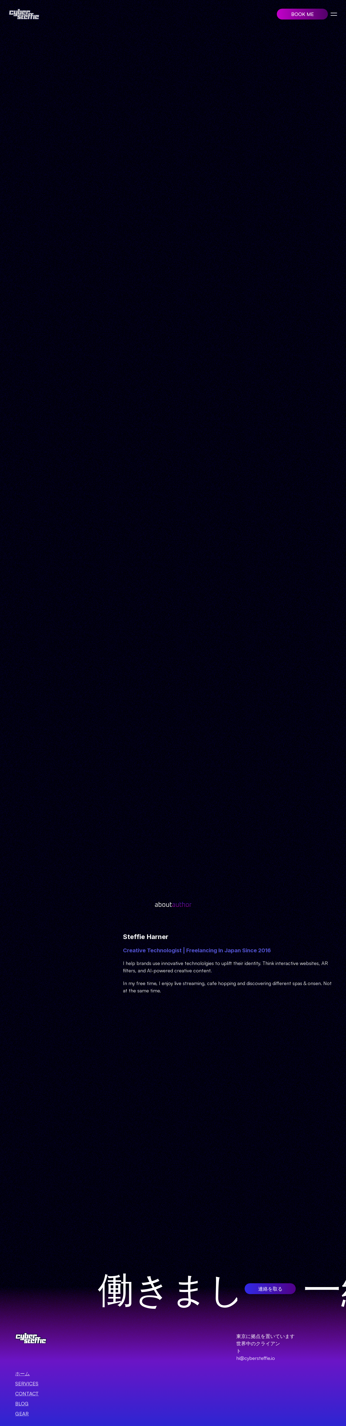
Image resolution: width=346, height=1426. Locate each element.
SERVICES (26, 1383)
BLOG (21, 1403)
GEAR (22, 1414)
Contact (27, 1393)
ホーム (22, 1373)
